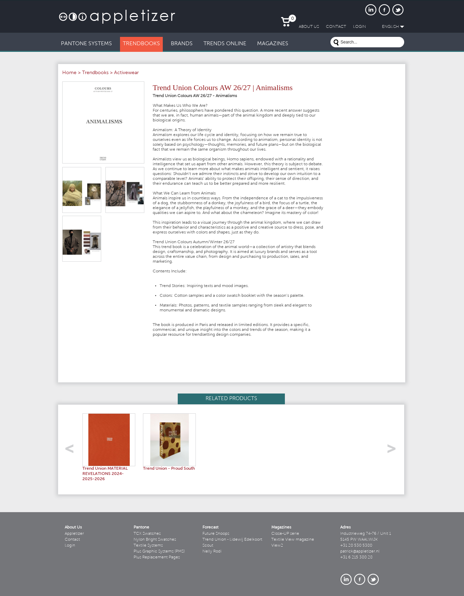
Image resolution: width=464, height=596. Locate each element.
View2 (277, 545)
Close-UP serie (285, 534)
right (394, 450)
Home (69, 73)
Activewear (126, 73)
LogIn (359, 27)
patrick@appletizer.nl (359, 551)
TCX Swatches (147, 534)
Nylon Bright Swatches (155, 540)
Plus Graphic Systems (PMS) (159, 551)
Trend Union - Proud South (169, 469)
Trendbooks (95, 73)
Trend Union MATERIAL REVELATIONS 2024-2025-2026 (105, 474)
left (72, 450)
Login (70, 545)
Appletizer (74, 534)
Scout (207, 545)
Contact (72, 540)
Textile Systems (148, 545)
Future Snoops (215, 534)
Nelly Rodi (212, 551)
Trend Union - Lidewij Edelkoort (232, 540)
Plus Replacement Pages (157, 557)
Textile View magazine (292, 540)
